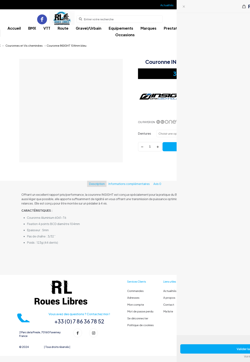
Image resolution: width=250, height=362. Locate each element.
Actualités (169, 290)
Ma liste (168, 311)
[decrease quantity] (142, 147)
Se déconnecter (137, 318)
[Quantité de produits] (150, 146)
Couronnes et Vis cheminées (24, 45)
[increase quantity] (157, 147)
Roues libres (36, 348)
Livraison (204, 290)
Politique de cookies (140, 325)
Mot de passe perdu (140, 311)
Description (97, 184)
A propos (169, 297)
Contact (168, 304)
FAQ (202, 297)
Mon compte (135, 304)
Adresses (133, 297)
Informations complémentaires (129, 184)
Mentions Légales (81, 348)
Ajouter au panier (196, 147)
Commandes (135, 290)
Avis (157, 184)
